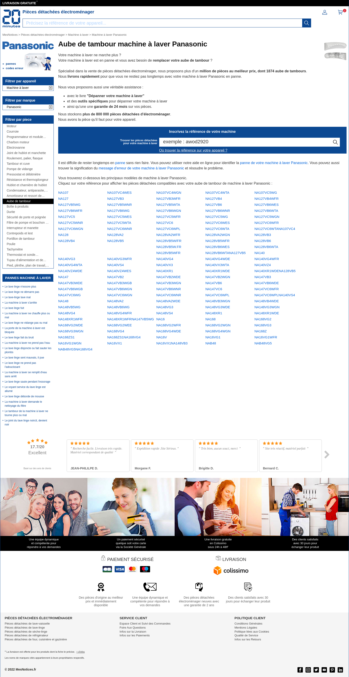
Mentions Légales (245, 627)
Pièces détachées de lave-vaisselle (27, 623)
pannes (11, 63)
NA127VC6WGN (70, 229)
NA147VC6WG (69, 295)
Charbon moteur (18, 142)
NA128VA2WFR (168, 235)
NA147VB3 (262, 277)
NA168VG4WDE (168, 331)
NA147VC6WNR (168, 295)
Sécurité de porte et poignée (26, 217)
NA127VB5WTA (168, 204)
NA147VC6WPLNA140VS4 (274, 295)
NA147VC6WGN (119, 295)
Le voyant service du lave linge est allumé (25, 389)
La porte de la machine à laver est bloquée (25, 330)
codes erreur (14, 68)
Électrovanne (16, 147)
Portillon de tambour (21, 238)
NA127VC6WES (217, 223)
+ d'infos (80, 652)
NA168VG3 (262, 325)
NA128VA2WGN (217, 235)
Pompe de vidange (20, 169)
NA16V (161, 337)
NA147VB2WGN (217, 277)
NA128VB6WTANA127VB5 (225, 253)
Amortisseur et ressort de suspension (24, 196)
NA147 (63, 277)
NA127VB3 (115, 198)
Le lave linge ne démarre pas (22, 292)
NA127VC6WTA (217, 229)
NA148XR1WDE (266, 313)
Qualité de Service (246, 635)
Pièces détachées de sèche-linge (26, 631)
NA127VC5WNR (70, 223)
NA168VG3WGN (70, 331)
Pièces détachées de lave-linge (25, 627)
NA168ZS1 (66, 337)
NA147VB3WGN (168, 283)
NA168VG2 (262, 319)
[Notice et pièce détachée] (11, 18)
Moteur (12, 126)
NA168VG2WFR (168, 325)
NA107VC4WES (119, 192)
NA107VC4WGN (168, 192)
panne (120, 163)
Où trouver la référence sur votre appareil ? (193, 150)
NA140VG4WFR (266, 259)
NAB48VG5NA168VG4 (75, 349)
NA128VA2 (115, 235)
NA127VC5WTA (119, 223)
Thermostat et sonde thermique (21, 254)
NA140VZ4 (262, 265)
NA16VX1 (114, 343)
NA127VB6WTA (266, 210)
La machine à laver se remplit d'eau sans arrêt (26, 374)
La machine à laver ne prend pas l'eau (27, 342)
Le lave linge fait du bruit (19, 337)
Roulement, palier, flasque (25, 158)
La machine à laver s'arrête (21, 302)
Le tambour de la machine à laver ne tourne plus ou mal (26, 413)
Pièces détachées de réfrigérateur (26, 635)
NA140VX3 (164, 265)
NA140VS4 (115, 265)
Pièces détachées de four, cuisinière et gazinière (36, 639)
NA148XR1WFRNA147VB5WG (130, 319)
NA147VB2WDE (168, 277)
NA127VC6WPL (168, 229)
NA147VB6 (213, 283)
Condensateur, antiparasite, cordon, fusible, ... (26, 190)
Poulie (11, 244)
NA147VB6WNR (168, 289)
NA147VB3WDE (70, 283)
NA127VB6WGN (168, 210)
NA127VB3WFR (168, 198)
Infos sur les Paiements (135, 635)
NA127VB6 (213, 204)
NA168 (210, 319)
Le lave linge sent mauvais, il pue (24, 357)
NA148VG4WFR (119, 313)
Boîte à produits (18, 206)
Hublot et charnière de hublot (27, 185)
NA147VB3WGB (119, 283)
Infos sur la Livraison (133, 631)
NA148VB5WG (69, 307)
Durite (11, 212)
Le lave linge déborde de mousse (24, 396)
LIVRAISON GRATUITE (19, 3)
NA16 (160, 319)
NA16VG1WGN (69, 343)
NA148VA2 (115, 301)
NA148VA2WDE (168, 301)
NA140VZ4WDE (70, 271)
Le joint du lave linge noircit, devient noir (26, 422)
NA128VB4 (66, 241)
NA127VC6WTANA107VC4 (274, 229)
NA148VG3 (164, 307)
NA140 (259, 253)
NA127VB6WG (118, 210)
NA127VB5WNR (119, 204)
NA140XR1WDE (217, 271)
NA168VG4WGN (218, 331)
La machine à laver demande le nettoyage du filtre (23, 403)
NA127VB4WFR (266, 198)
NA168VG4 (115, 331)
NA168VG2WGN (218, 325)
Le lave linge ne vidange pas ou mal (26, 322)
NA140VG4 (164, 259)
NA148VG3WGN (267, 307)
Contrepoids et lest (20, 233)
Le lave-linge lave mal (18, 297)
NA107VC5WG (265, 192)
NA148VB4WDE (266, 301)
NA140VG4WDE (217, 259)
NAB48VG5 (263, 343)
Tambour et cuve (18, 163)
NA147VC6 (213, 289)
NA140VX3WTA (217, 265)
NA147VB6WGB (70, 289)
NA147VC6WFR (266, 289)
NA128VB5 (115, 241)
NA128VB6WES (217, 247)
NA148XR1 (213, 313)
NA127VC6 (164, 223)
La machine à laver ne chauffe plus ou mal (27, 315)
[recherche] (306, 23)
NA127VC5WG (216, 217)
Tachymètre (15, 249)
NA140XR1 (164, 271)
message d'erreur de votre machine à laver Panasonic (141, 168)
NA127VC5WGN (266, 217)
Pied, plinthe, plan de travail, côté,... (26, 265)
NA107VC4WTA (217, 192)
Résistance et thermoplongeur (27, 179)
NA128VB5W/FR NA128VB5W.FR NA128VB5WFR (169, 247)
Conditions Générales (248, 623)
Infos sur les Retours (247, 639)
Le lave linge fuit (14, 308)
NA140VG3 (66, 259)
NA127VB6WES (266, 204)
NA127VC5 (66, 217)
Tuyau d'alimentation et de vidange (25, 260)
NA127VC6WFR (266, 223)
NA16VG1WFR (265, 337)
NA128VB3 (262, 235)
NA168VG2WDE (70, 325)
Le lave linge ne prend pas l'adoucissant (20, 365)
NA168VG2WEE (119, 325)
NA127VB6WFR (70, 210)
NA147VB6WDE (266, 283)
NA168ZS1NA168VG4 (123, 337)
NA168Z (260, 331)
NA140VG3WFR (119, 259)
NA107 (63, 192)
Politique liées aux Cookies (251, 631)
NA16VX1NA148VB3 (172, 343)
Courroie (13, 131)
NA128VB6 (262, 241)
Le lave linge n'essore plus (20, 286)
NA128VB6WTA (266, 247)
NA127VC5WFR (168, 217)
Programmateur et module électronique (25, 137)
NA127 (63, 198)
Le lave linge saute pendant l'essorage (27, 381)
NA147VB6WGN (119, 289)
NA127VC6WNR (119, 229)
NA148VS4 (164, 313)
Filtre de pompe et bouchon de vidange (28, 222)
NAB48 (210, 343)
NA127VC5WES (119, 217)
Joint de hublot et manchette (26, 153)
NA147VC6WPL (217, 295)
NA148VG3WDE (217, 307)
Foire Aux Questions (133, 627)
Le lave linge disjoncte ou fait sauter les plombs (28, 350)
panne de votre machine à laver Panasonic (274, 163)
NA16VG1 (213, 337)
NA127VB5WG (69, 204)
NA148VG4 (66, 313)
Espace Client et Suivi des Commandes (145, 623)
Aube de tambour (19, 201)
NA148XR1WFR (70, 319)
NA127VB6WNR (217, 210)
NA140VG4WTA (70, 265)
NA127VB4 (213, 198)
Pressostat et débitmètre (24, 174)
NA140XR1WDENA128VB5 (274, 271)
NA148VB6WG (118, 307)
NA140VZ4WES (119, 271)
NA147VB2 (115, 277)
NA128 (63, 235)
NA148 (63, 301)
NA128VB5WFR (217, 241)
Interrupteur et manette (22, 228)
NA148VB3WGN (217, 301)
